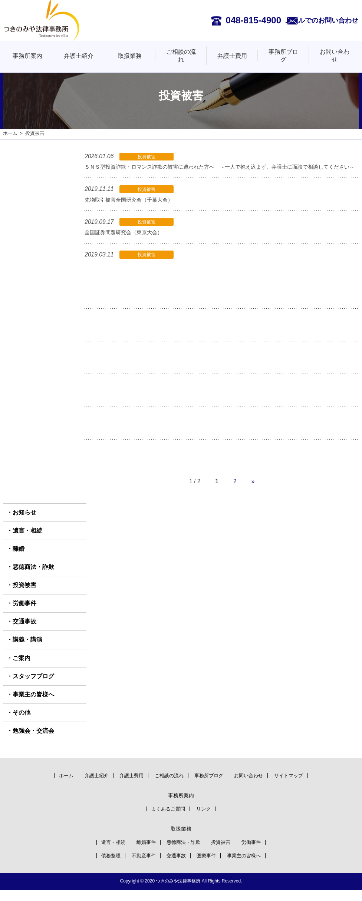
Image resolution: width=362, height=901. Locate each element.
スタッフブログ (33, 686)
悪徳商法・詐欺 (33, 577)
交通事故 (24, 632)
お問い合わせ (334, 56)
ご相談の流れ (181, 56)
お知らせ (24, 523)
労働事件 (24, 613)
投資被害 (24, 595)
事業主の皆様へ (33, 705)
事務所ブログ (283, 56)
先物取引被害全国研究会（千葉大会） (132, 210)
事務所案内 (27, 56)
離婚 (18, 559)
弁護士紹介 (78, 56)
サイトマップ (300, 785)
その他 (21, 723)
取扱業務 (130, 56)
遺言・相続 (27, 541)
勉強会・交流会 (33, 741)
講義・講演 (27, 650)
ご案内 (21, 668)
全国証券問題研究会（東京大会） (126, 243)
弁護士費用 (232, 56)
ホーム (10, 133)
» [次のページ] (253, 491)
